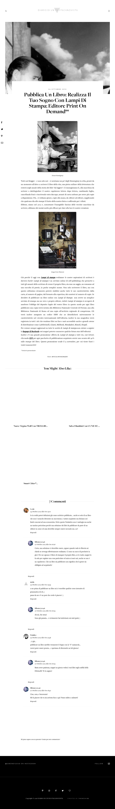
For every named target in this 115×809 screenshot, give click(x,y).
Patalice (33, 635)
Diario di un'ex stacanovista (50, 798)
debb (32, 582)
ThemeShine (84, 798)
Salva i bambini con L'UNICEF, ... (84, 426)
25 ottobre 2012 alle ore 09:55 (40, 585)
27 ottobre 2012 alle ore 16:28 (45, 544)
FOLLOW (102, 764)
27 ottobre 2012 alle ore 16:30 (40, 691)
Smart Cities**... (31, 484)
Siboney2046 (40, 542)
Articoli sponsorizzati (60, 357)
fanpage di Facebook (31, 332)
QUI (31, 338)
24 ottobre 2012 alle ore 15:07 (40, 512)
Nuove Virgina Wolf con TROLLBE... (31, 426)
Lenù (32, 509)
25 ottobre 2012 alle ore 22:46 (40, 638)
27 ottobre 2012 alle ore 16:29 (45, 611)
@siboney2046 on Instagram (20, 763)
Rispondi (33, 533)
